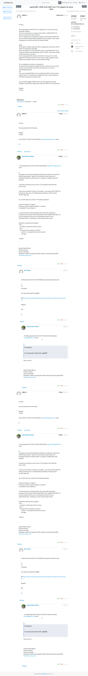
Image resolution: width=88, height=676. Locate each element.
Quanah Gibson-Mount (28, 156)
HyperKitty (43, 674)
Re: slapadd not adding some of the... (77, 11)
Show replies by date (62, 111)
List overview (7, 7)
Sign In (75, 2)
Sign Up (82, 2)
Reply (20, 106)
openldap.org (8, 3)
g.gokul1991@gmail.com (48, 139)
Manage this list (67, 2)
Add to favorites (76, 31)
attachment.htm (21, 101)
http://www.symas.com (25, 255)
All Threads (7, 12)
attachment (27, 151)
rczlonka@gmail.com (29, 337)
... (19, 144)
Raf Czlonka (27, 270)
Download (7, 18)
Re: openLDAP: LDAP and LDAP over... (26, 11)
